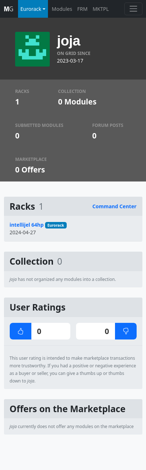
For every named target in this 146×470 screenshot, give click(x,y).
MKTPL (101, 8)
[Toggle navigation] (133, 9)
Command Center (114, 206)
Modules (62, 8)
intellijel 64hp (27, 224)
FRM (82, 8)
